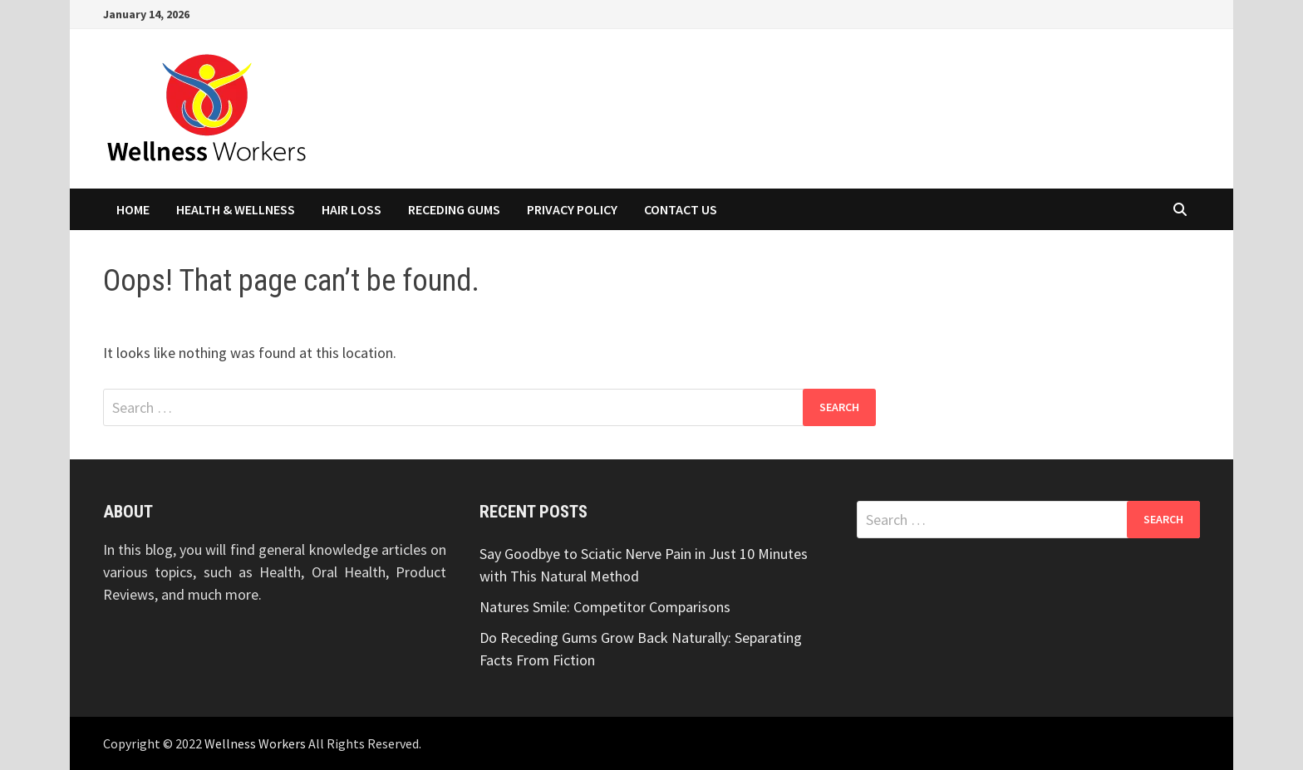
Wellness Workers (255, 743)
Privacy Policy (572, 209)
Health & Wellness (235, 209)
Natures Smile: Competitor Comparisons (604, 606)
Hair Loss (351, 209)
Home (133, 209)
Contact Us (680, 209)
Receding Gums (454, 209)
